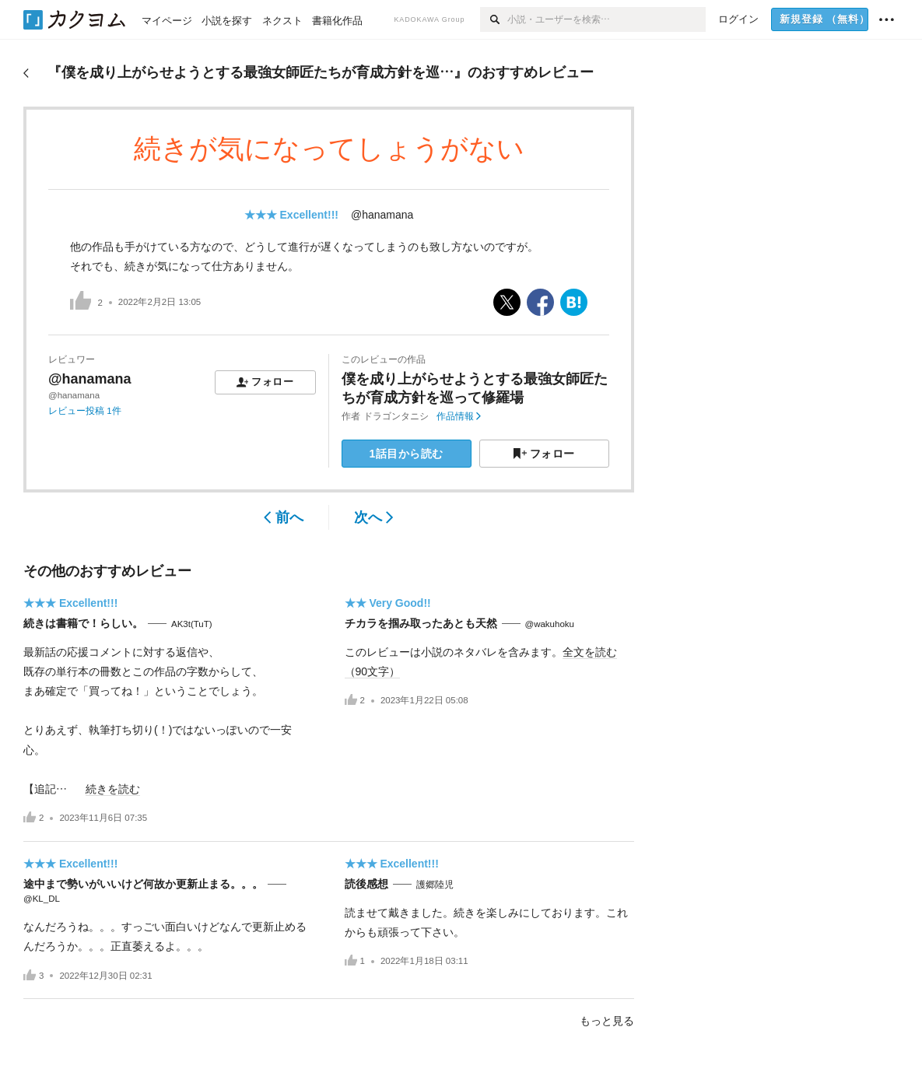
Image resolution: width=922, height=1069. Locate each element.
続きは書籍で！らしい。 (83, 623)
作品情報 (458, 416)
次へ (374, 517)
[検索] (493, 19)
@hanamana (382, 215)
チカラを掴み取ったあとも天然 (421, 623)
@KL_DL (41, 898)
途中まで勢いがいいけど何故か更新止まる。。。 (143, 884)
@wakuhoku (549, 624)
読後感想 (366, 884)
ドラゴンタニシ (396, 416)
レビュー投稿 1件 (84, 410)
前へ (283, 517)
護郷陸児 (435, 884)
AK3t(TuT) (191, 624)
